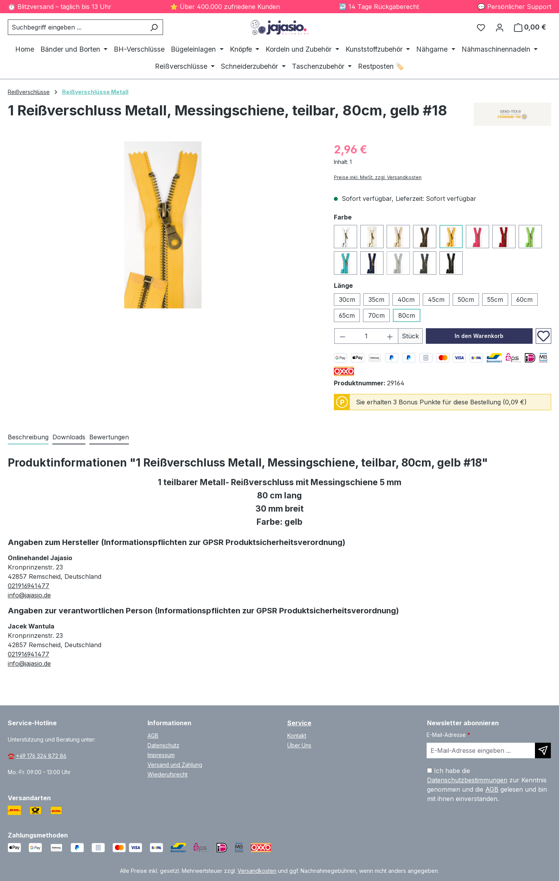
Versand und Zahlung (175, 764)
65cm (347, 315)
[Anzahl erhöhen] (390, 336)
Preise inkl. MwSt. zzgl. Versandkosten (378, 177)
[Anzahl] (366, 336)
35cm (376, 299)
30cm (347, 299)
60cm (524, 299)
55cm (495, 299)
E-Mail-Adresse (448, 734)
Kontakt (296, 735)
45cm (436, 299)
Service (299, 723)
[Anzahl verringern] (342, 336)
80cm (406, 315)
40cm (406, 299)
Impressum (161, 755)
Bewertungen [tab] (109, 437)
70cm (376, 315)
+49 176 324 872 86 (41, 755)
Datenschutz (163, 745)
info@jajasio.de (29, 595)
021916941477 (28, 586)
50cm (466, 299)
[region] (163, 224)
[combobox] (76, 27)
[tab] (28, 437)
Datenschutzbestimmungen (467, 780)
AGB (153, 735)
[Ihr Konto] (499, 27)
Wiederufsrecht (167, 774)
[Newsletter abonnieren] (543, 750)
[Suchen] (154, 27)
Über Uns (299, 745)
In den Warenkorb (479, 336)
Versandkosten (257, 870)
